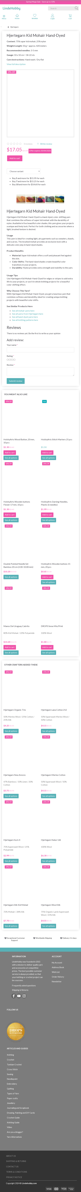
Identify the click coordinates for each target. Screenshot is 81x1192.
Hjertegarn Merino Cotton (53, 775)
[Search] (76, 8)
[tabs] (70, 17)
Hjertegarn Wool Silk (50, 905)
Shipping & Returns (20, 990)
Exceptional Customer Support (16, 939)
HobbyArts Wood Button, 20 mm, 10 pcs (19, 441)
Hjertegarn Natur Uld (51, 840)
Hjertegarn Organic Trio (14, 709)
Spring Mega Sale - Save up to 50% (40, 2)
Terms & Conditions (16, 1172)
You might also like (15, 394)
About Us (11, 1156)
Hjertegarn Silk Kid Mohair (15, 905)
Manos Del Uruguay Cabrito (16, 626)
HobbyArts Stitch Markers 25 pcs (56, 439)
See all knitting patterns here (25, 320)
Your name (11, 345)
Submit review (15, 381)
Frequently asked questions (24, 985)
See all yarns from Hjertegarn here (27, 313)
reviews (28, 143)
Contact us (12, 1166)
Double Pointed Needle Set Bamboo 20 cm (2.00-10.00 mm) (18, 565)
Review (10, 365)
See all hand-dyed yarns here (25, 317)
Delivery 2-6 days (68, 938)
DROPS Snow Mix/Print (52, 626)
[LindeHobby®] (11, 8)
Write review (46, 143)
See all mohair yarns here (23, 310)
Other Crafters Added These (21, 664)
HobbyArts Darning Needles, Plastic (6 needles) (54, 503)
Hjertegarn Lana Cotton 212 (54, 709)
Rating (10, 356)
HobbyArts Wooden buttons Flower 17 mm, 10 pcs (16, 503)
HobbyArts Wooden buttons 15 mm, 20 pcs (55, 565)
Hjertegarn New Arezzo (14, 775)
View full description (16, 64)
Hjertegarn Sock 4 (11, 840)
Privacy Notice (14, 1177)
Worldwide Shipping (42, 938)
